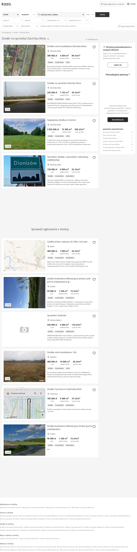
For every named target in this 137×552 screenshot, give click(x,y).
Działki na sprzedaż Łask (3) (74, 527)
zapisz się (118, 65)
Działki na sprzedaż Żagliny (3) (94, 527)
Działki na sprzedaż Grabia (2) (114, 527)
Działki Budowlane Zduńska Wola (113, 147)
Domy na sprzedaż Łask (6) (9, 516)
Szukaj (102, 14)
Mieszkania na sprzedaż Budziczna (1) (58, 507)
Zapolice (53, 357)
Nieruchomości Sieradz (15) (26, 547)
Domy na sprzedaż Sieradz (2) (10, 519)
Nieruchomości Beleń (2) (86, 550)
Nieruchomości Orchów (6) (65, 547)
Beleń (52, 246)
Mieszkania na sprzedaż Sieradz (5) (33, 507)
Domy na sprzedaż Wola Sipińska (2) (71, 516)
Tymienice (54, 394)
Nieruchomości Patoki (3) (102, 547)
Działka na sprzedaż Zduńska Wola (64, 83)
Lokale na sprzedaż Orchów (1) (50, 538)
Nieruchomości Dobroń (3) (119, 547)
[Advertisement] (41, 204)
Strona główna (6, 32)
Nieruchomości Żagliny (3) (8, 550)
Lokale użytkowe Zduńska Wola (113, 141)
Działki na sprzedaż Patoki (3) (54, 527)
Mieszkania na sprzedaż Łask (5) (10, 507)
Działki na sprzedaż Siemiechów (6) (11, 527)
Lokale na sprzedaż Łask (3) (9, 538)
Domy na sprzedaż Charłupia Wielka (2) (117, 516)
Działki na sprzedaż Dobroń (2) (10, 530)
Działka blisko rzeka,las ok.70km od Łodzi (67, 241)
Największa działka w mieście (61, 120)
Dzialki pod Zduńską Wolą (111, 144)
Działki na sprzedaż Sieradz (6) (34, 527)
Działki (15, 32)
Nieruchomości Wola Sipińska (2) (48, 550)
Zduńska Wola (24, 32)
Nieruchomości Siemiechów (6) (46, 547)
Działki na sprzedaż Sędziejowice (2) (82, 530)
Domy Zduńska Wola (109, 135)
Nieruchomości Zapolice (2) (69, 550)
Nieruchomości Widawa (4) (84, 547)
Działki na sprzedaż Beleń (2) (30, 530)
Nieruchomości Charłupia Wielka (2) (107, 550)
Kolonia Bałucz (55, 320)
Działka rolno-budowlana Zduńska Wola (66, 46)
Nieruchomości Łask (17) (8, 547)
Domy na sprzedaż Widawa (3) (49, 516)
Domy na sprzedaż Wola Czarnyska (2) (33, 519)
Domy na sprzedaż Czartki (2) (94, 516)
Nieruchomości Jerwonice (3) (27, 550)
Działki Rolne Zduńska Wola (112, 150)
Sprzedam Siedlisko (56, 315)
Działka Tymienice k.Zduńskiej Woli (64, 389)
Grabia (52, 286)
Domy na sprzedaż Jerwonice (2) (79, 519)
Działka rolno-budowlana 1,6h (61, 352)
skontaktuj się (118, 120)
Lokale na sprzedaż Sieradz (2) (29, 538)
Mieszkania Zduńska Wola (111, 132)
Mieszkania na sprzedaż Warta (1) (83, 507)
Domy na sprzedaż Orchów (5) (28, 516)
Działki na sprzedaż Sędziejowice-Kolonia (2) (55, 530)
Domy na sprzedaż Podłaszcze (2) (57, 519)
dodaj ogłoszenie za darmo (112, 4)
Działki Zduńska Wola (110, 138)
